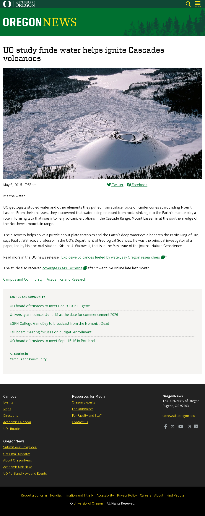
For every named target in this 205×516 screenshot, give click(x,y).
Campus (9, 396)
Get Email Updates (16, 454)
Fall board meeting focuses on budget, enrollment (50, 332)
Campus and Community (22, 279)
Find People (175, 495)
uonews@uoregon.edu (179, 415)
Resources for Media (88, 396)
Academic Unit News (17, 467)
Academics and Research (66, 279)
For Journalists (82, 409)
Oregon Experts (83, 402)
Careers (145, 495)
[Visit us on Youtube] (181, 427)
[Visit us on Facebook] (166, 427)
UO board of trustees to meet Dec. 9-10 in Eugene (50, 306)
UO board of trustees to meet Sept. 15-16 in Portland (52, 341)
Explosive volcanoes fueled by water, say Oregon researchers (110, 257)
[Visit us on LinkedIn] (196, 427)
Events (8, 402)
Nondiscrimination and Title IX (71, 495)
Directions (10, 415)
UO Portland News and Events (25, 473)
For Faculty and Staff (87, 415)
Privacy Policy (127, 495)
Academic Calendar (17, 422)
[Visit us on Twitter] (173, 427)
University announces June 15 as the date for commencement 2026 (64, 315)
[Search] (188, 4)
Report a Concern (34, 495)
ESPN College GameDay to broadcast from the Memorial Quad (59, 323)
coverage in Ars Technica (62, 268)
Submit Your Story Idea (20, 447)
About (158, 495)
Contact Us (80, 422)
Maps (7, 409)
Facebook (137, 185)
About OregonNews (17, 460)
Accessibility (105, 495)
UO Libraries (12, 428)
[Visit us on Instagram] (188, 427)
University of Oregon (88, 503)
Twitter (115, 185)
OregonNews (13, 441)
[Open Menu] (198, 4)
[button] (102, 178)
